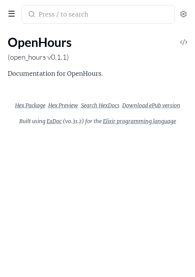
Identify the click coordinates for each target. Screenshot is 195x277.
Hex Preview (63, 105)
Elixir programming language (139, 121)
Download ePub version (151, 105)
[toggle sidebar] (10, 12)
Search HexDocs (100, 105)
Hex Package (30, 105)
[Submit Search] (31, 15)
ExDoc (54, 121)
